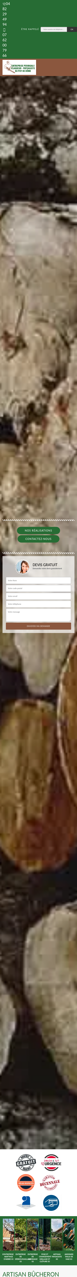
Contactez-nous (38, 539)
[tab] (38, 638)
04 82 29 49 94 (6, 14)
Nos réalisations (38, 530)
